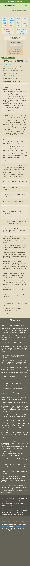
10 (1, 402)
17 (1, 464)
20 (1, 485)
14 (1, 441)
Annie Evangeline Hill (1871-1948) (22, 31)
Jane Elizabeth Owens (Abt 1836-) (11, 22)
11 (1, 415)
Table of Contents (6, 521)
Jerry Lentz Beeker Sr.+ (15, 53)
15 (1, 452)
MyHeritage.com (20, 526)
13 (1, 431)
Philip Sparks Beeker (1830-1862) (4, 22)
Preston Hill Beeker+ (15, 48)
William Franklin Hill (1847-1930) (18, 22)
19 (1, 476)
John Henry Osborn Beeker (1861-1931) (8, 31)
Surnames (14, 521)
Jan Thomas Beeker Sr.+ (15, 50)
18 (1, 471)
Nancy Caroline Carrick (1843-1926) (25, 22)
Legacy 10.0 (4, 526)
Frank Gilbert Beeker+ (15, 51)
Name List (21, 521)
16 (1, 459)
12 (1, 420)
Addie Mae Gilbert (16, 45)
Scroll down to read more (8, 57)
